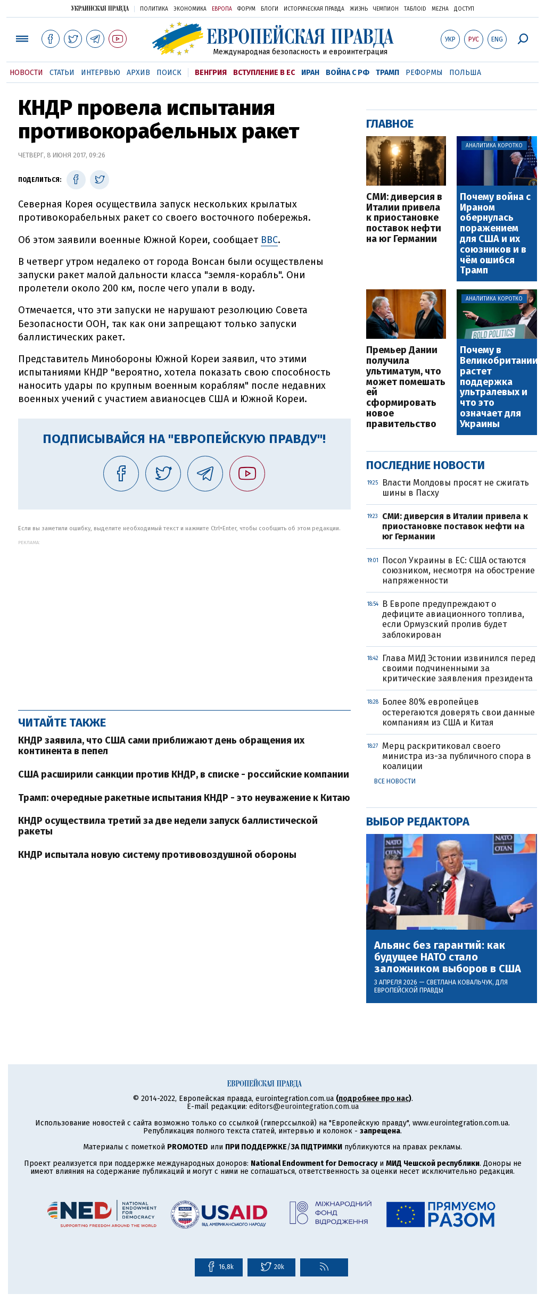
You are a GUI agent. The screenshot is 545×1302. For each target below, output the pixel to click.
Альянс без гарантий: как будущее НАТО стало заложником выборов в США (447, 956)
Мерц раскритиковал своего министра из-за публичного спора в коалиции (456, 756)
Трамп (387, 72)
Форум (246, 9)
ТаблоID (415, 9)
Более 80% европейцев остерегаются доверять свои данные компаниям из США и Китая (458, 712)
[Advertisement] (184, 619)
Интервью (100, 72)
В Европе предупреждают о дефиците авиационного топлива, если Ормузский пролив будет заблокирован (453, 619)
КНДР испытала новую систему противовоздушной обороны (157, 855)
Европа (222, 9)
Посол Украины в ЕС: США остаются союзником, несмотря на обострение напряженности (458, 570)
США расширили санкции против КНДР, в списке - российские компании (183, 774)
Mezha (440, 9)
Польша (465, 72)
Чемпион (386, 9)
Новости (26, 72)
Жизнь (359, 9)
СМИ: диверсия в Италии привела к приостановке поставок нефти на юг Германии (404, 218)
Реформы (424, 72)
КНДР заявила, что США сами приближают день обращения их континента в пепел (161, 746)
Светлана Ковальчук (459, 982)
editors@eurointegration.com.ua (304, 1106)
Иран (310, 72)
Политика (154, 9)
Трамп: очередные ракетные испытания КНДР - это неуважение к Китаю (184, 798)
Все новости (395, 781)
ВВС (269, 240)
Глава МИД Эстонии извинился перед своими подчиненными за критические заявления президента (458, 668)
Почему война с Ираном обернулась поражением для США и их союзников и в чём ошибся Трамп (495, 234)
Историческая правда (314, 9)
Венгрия (211, 72)
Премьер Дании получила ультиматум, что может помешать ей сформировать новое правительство (405, 387)
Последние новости (425, 465)
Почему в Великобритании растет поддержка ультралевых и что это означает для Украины (498, 387)
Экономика (190, 9)
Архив (138, 72)
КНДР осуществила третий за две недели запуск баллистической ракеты (168, 826)
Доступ (464, 9)
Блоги (269, 9)
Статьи (62, 72)
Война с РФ (347, 72)
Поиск (168, 72)
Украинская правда (100, 8)
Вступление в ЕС (264, 72)
